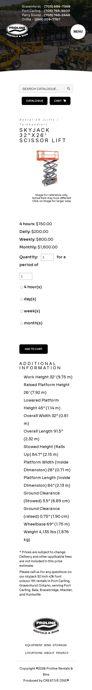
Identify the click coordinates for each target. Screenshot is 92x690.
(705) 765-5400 (57, 11)
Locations (34, 653)
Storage (60, 645)
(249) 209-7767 (47, 19)
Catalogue (34, 100)
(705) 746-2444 (57, 15)
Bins (47, 645)
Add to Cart (33, 349)
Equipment (34, 645)
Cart (60, 100)
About (49, 653)
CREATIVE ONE (55, 680)
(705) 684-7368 (57, 6)
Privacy (62, 653)
